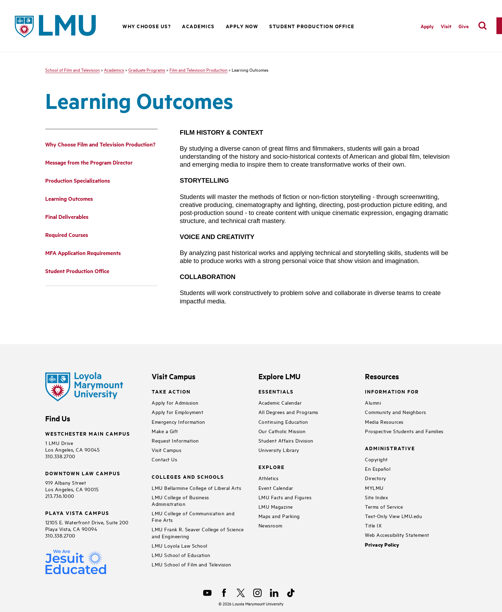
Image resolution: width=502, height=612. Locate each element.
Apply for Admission (175, 402)
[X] (240, 593)
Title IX (373, 525)
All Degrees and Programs (288, 411)
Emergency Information (178, 421)
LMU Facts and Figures (285, 497)
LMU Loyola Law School (179, 545)
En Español (377, 468)
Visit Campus (166, 449)
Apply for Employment (177, 411)
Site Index (376, 497)
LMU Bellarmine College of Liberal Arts (196, 487)
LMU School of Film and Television (191, 564)
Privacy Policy (382, 544)
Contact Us (164, 459)
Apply (427, 26)
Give (464, 26)
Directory (375, 478)
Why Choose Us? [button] (146, 26)
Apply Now (242, 26)
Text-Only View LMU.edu (393, 515)
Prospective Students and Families (404, 431)
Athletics (268, 478)
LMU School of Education (181, 554)
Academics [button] (198, 26)
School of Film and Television (72, 69)
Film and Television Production (198, 69)
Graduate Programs (146, 69)
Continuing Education (283, 421)
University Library (278, 449)
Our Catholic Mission (282, 431)
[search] (482, 25)
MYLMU (374, 487)
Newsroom (270, 525)
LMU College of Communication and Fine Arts (193, 516)
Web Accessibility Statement (397, 534)
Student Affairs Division (285, 440)
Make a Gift (165, 431)
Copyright (376, 459)
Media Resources (384, 421)
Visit (446, 26)
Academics (114, 69)
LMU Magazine (275, 506)
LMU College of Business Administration (180, 500)
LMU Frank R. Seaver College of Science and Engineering (198, 532)
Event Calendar (275, 487)
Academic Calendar (280, 402)
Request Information (175, 440)
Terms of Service (384, 506)
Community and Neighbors (395, 411)
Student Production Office (311, 26)
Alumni (373, 402)
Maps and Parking (279, 515)
